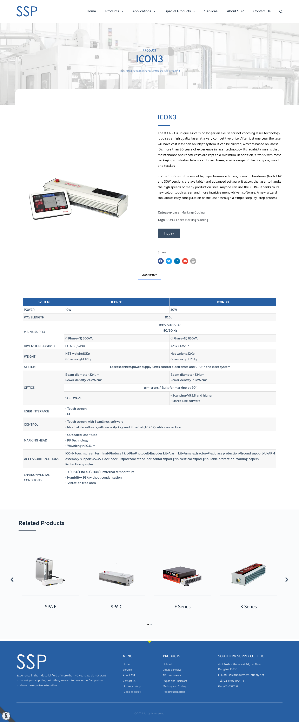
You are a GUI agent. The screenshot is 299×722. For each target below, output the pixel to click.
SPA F (50, 606)
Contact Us (262, 11)
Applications (144, 11)
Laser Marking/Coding (160, 70)
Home (91, 11)
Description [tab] (149, 274)
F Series (182, 606)
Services (211, 11)
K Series (248, 606)
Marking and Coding (137, 70)
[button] (161, 261)
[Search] (281, 11)
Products (115, 11)
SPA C (116, 606)
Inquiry (169, 233)
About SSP (235, 11)
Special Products (181, 11)
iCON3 (170, 219)
